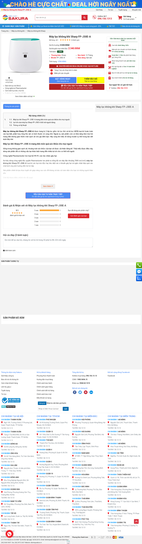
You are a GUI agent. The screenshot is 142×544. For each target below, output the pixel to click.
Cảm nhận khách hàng (9, 383)
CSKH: (79, 379)
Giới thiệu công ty (7, 376)
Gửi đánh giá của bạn (78, 216)
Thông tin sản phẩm (11, 106)
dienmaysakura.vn (36, 542)
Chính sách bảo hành (44, 383)
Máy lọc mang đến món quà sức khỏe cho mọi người (41, 120)
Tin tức (110, 10)
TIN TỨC (111, 26)
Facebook (111, 376)
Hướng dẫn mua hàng (45, 379)
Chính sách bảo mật (44, 394)
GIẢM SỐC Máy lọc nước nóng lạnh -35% (85, 26)
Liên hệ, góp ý (6, 387)
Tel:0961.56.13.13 (7, 428)
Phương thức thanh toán (46, 376)
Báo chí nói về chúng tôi (130, 26)
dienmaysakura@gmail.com (53, 540)
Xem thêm (48, 186)
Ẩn (44, 116)
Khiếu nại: (81, 383)
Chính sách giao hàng (45, 387)
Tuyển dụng (122, 10)
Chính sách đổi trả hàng (45, 390)
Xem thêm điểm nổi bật (24, 96)
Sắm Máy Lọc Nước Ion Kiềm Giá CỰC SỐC (48, 26)
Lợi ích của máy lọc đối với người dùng (34, 122)
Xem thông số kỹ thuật (9, 80)
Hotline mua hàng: (84, 376)
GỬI (65, 409)
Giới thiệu (99, 10)
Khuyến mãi (136, 10)
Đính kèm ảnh (9, 250)
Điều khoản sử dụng (44, 398)
